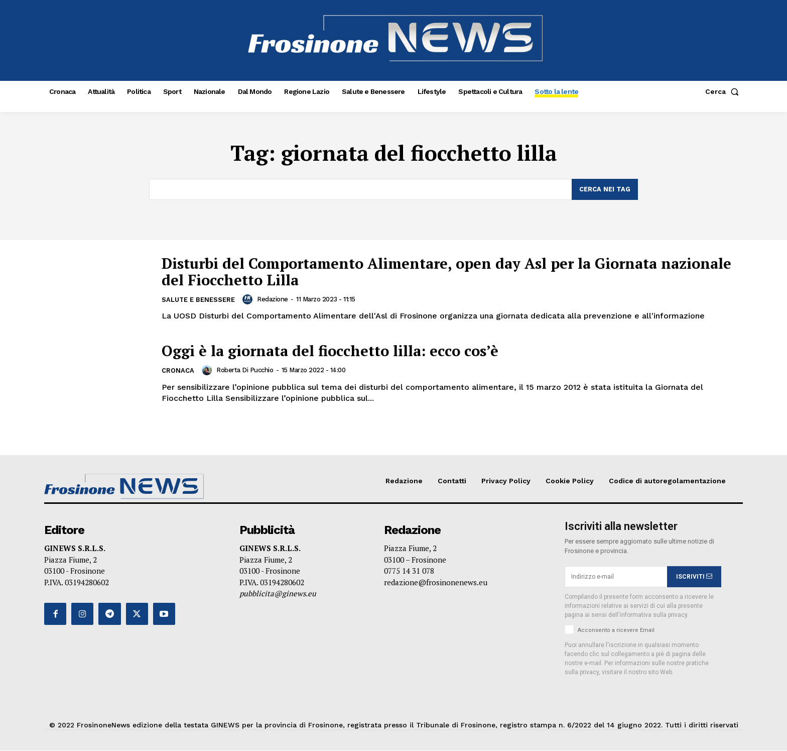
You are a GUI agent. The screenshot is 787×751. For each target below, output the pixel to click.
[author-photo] (249, 299)
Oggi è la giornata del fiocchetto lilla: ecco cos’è (336, 351)
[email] (616, 577)
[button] (724, 91)
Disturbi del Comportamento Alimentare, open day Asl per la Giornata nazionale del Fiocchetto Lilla (419, 271)
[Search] (605, 189)
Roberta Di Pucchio (244, 370)
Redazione (273, 299)
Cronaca (178, 371)
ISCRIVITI (694, 576)
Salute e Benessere (198, 300)
